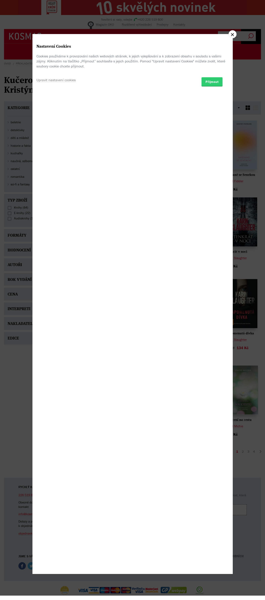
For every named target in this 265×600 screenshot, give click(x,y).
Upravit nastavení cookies (56, 321)
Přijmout (212, 323)
